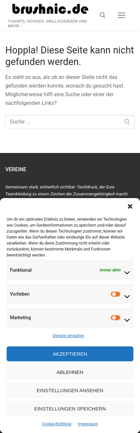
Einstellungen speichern (70, 408)
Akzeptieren (70, 354)
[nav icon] (121, 15)
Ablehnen (70, 372)
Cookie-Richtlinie (56, 424)
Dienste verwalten (68, 335)
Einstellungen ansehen (70, 390)
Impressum (88, 424)
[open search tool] (103, 15)
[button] (130, 206)
